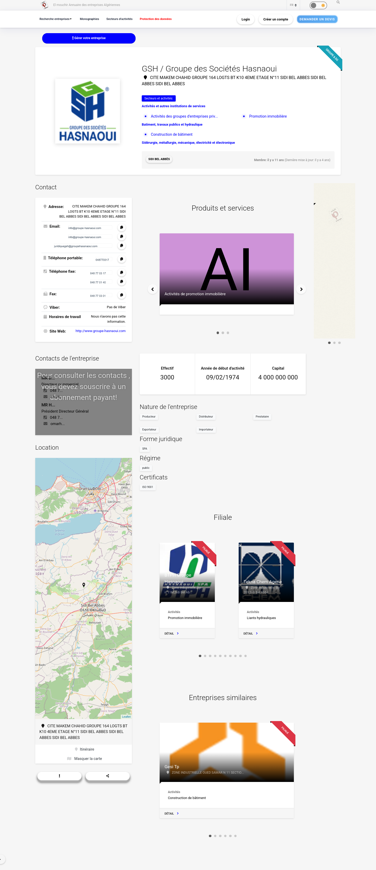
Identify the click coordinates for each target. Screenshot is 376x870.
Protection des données (162, 19)
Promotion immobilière (269, 116)
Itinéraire (85, 748)
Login (246, 19)
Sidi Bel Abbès (159, 160)
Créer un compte (275, 19)
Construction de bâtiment (173, 135)
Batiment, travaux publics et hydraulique (172, 125)
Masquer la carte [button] (84, 758)
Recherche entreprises (56, 19)
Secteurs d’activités (124, 19)
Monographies (92, 19)
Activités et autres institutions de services (173, 107)
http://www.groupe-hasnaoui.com (101, 330)
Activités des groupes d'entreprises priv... (186, 116)
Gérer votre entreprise (89, 38)
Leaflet (126, 715)
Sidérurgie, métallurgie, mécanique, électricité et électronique (188, 143)
